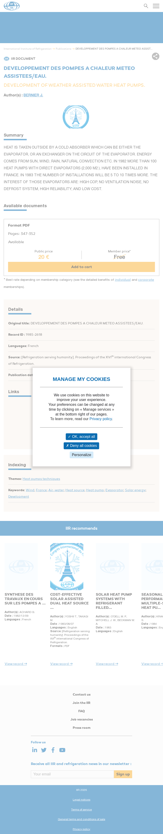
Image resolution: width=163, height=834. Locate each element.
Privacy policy (101, 419)
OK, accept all (81, 437)
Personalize (81, 455)
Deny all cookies (81, 446)
